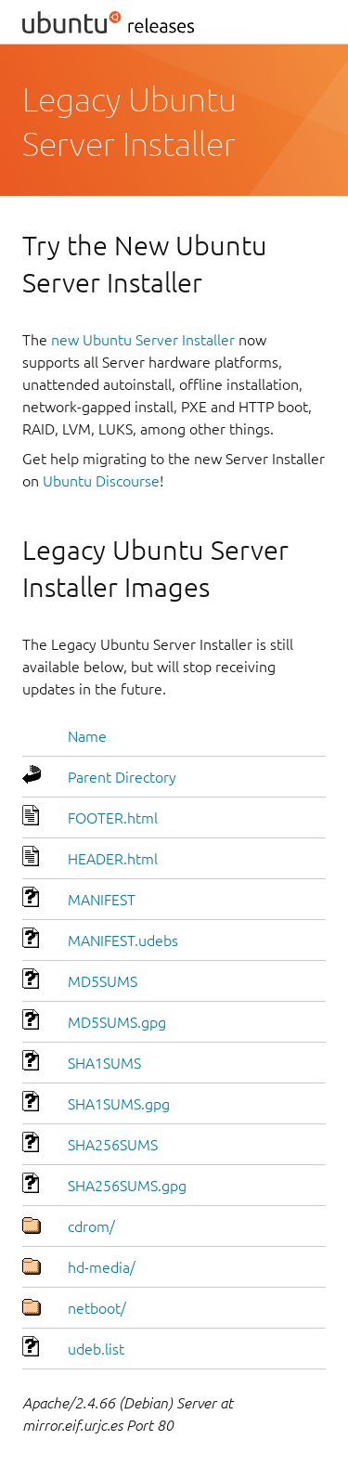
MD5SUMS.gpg (117, 1022)
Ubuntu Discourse (101, 481)
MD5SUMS (102, 981)
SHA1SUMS (104, 1063)
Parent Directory (122, 777)
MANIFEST (101, 899)
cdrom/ (91, 1226)
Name (87, 736)
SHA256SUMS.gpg (127, 1185)
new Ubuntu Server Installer (143, 339)
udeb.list (96, 1349)
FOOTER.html (113, 818)
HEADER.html (113, 858)
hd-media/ (101, 1267)
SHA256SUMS (113, 1144)
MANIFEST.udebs (123, 940)
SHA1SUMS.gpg (119, 1104)
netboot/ (97, 1308)
